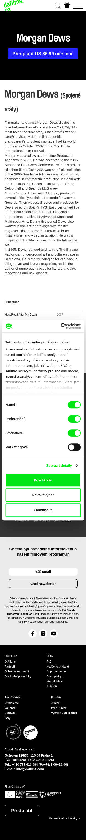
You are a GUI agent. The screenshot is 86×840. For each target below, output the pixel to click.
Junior (55, 703)
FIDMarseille (22, 520)
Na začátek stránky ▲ (64, 818)
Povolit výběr (43, 495)
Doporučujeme (56, 671)
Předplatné (12, 703)
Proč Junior (59, 708)
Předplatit (21, 810)
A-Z (49, 661)
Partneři (10, 666)
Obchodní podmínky (18, 676)
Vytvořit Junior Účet (64, 713)
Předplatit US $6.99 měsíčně (43, 53)
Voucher (10, 708)
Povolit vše (43, 480)
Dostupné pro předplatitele (55, 679)
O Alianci (11, 661)
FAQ (7, 718)
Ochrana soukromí (17, 671)
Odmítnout (43, 510)
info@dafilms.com (30, 769)
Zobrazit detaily (59, 465)
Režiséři (52, 686)
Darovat (10, 713)
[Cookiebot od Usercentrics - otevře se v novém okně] (61, 326)
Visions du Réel (62, 520)
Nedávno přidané (58, 666)
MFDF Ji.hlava (42, 520)
